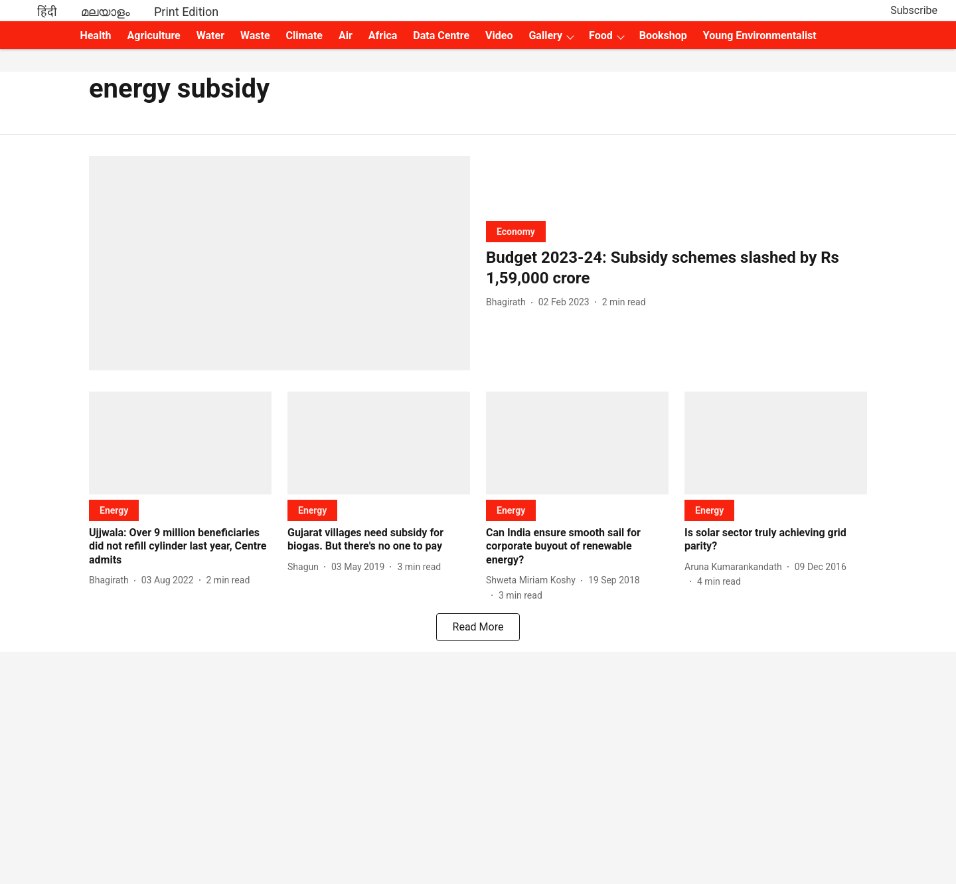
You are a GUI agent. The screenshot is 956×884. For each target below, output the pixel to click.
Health (95, 35)
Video (499, 35)
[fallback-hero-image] (279, 263)
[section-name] (516, 231)
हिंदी (47, 12)
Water (210, 35)
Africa (382, 35)
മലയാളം (105, 12)
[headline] (676, 268)
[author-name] (508, 302)
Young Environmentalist (760, 35)
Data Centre (441, 35)
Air (346, 35)
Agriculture (154, 35)
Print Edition (186, 12)
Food (601, 35)
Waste (255, 35)
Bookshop (663, 35)
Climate (304, 35)
